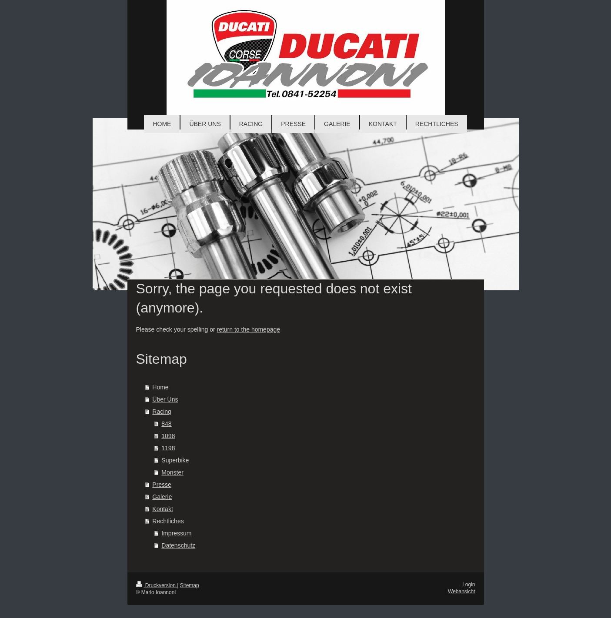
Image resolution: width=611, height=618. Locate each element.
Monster (172, 472)
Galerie (162, 496)
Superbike (175, 460)
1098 (168, 435)
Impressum (176, 533)
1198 (168, 448)
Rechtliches (168, 521)
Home (160, 387)
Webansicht (461, 591)
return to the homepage (248, 329)
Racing (161, 411)
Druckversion (156, 585)
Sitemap (189, 585)
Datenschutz (178, 545)
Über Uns (165, 399)
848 (166, 423)
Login (468, 584)
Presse (161, 484)
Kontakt (162, 508)
